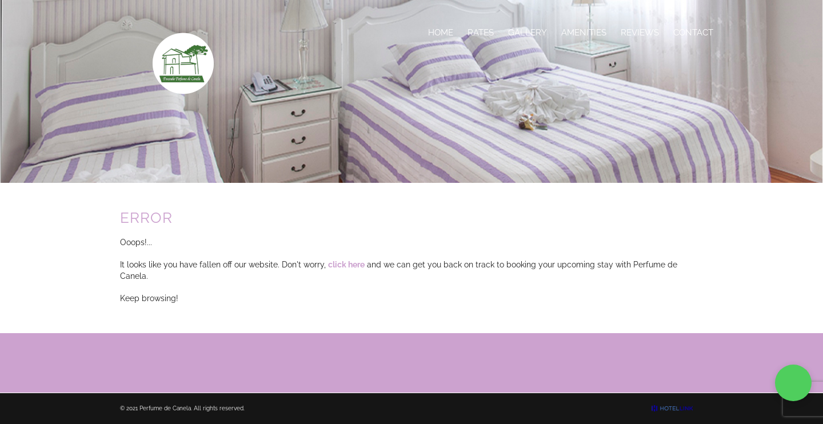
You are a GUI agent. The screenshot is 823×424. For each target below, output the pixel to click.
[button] (793, 383)
